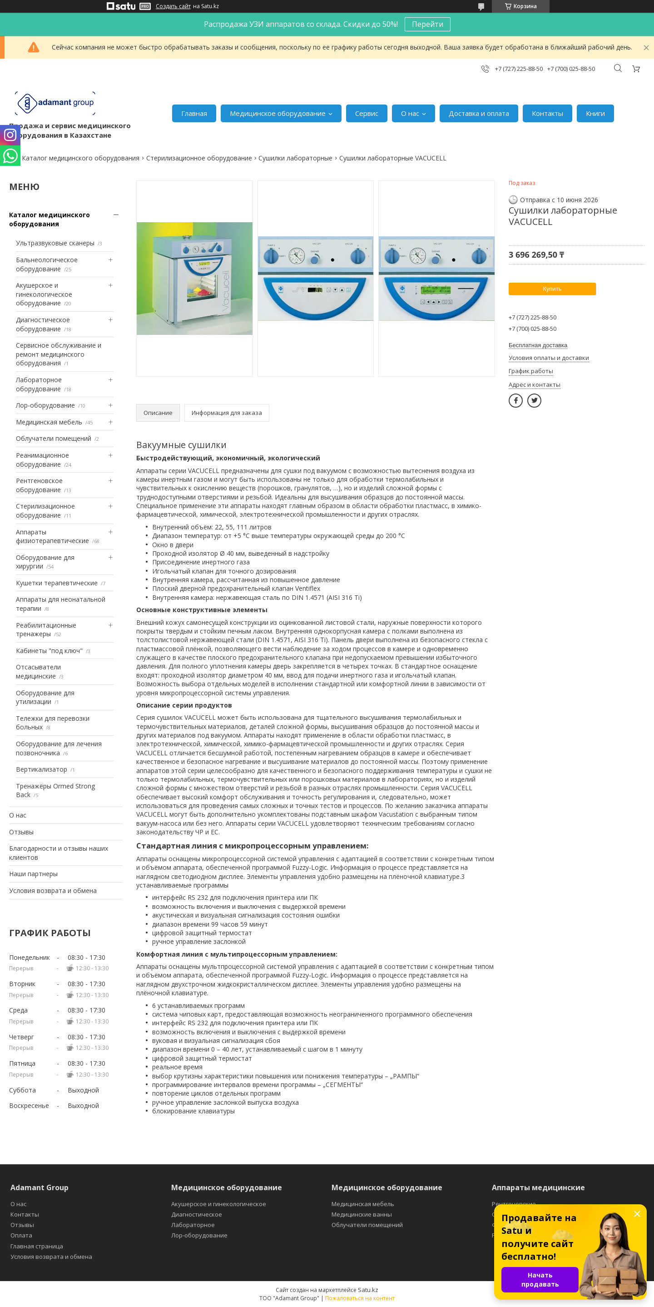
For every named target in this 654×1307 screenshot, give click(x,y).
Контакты (547, 113)
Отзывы (21, 832)
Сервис (366, 113)
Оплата (21, 1235)
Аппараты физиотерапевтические (52, 536)
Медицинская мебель (49, 422)
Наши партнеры (33, 873)
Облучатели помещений (53, 438)
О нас (410, 113)
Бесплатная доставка (538, 345)
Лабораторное (193, 1225)
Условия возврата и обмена (53, 890)
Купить (552, 288)
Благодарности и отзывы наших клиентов (58, 853)
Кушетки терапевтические (57, 583)
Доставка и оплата (479, 113)
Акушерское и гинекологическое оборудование (44, 294)
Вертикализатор (41, 769)
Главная (194, 113)
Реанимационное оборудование (42, 460)
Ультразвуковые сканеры (55, 243)
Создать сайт (173, 6)
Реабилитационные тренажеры (46, 630)
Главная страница (36, 1246)
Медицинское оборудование (278, 113)
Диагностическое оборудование (43, 324)
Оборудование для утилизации (45, 697)
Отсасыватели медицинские (38, 671)
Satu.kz (368, 1290)
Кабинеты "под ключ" (49, 650)
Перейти (427, 24)
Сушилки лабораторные (295, 158)
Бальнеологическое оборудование (47, 264)
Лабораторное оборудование (39, 384)
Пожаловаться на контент (360, 1298)
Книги (595, 113)
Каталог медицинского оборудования (80, 158)
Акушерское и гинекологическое (218, 1204)
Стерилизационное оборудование (199, 158)
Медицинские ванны (362, 1214)
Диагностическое (196, 1214)
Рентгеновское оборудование (39, 485)
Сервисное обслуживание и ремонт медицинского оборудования (58, 354)
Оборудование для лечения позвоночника (59, 748)
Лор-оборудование (45, 405)
